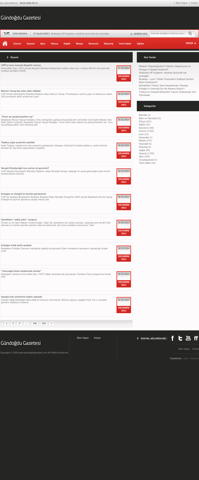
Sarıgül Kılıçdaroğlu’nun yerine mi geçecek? (25, 168)
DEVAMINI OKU (123, 77)
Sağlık (67, 43)
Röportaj (108, 43)
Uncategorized (146, 160)
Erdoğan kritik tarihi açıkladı (16, 245)
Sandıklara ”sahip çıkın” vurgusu (19, 219)
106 (44, 323)
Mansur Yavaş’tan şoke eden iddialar (21, 91)
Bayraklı (143, 115)
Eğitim (140, 43)
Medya (79, 43)
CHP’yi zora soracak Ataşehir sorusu (21, 65)
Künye (194, 3)
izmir (141, 134)
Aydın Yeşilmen (191, 358)
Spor (42, 43)
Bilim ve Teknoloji (147, 118)
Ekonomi (93, 43)
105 (35, 323)
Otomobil (143, 144)
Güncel (17, 43)
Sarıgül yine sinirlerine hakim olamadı (21, 297)
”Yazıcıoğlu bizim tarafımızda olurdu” (21, 271)
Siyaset (31, 43)
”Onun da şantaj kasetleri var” (17, 116)
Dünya (54, 43)
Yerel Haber (125, 43)
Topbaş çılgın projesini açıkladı (18, 142)
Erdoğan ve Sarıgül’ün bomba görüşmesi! (23, 194)
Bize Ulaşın (182, 3)
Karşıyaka (144, 137)
